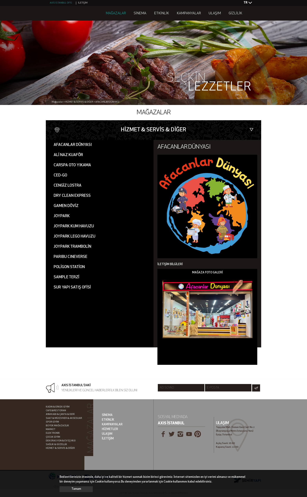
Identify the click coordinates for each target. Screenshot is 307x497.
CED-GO (60, 175)
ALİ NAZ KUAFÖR (68, 155)
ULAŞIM (215, 13)
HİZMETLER (110, 429)
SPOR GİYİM (52, 422)
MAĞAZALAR (116, 13)
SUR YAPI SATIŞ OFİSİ (72, 287)
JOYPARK (62, 216)
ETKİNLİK (161, 13)
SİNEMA (140, 13)
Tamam (76, 489)
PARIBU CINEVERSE (70, 257)
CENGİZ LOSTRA (67, 186)
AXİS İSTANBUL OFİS (61, 3)
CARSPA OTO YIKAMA (72, 165)
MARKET (50, 429)
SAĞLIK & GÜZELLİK (56, 444)
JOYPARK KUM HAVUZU (74, 226)
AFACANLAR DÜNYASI (73, 145)
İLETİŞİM (83, 3)
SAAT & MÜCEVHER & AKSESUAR (64, 418)
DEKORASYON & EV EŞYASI (61, 441)
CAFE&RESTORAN (56, 410)
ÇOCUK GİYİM (53, 437)
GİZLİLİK (235, 13)
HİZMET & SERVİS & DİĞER (60, 448)
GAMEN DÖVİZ (66, 206)
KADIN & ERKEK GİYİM (58, 407)
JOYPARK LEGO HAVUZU (74, 237)
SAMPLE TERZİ (66, 277)
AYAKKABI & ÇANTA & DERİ (60, 414)
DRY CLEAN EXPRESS (72, 196)
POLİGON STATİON (69, 267)
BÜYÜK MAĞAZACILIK (57, 426)
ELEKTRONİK (53, 433)
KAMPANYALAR (189, 13)
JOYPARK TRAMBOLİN (72, 247)
